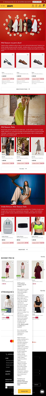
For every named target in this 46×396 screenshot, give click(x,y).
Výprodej (42, 290)
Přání (36, 6)
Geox (3, 72)
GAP (3, 314)
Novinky (43, 256)
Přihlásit (39, 6)
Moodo (3, 156)
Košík (44, 5)
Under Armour (5, 236)
